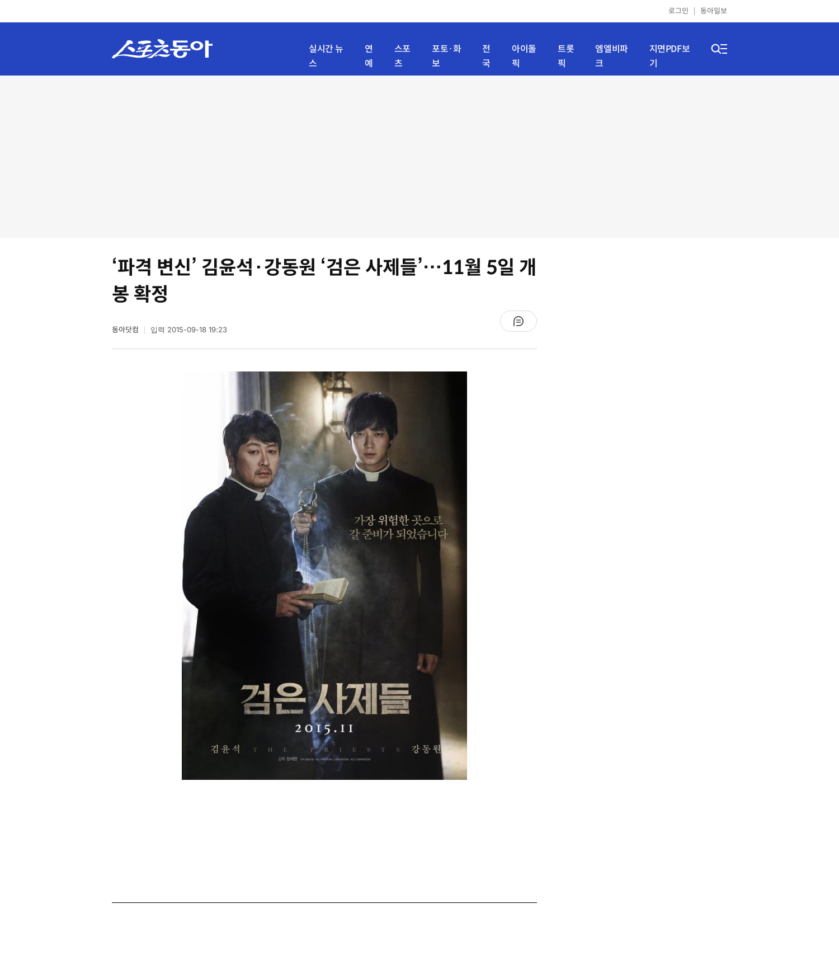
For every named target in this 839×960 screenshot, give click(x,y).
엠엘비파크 (611, 56)
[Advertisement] (419, 157)
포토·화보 (446, 56)
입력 (188, 330)
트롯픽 (566, 56)
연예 (369, 56)
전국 (486, 56)
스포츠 (402, 56)
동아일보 (713, 11)
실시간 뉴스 (326, 56)
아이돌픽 (524, 56)
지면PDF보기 (669, 56)
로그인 (678, 11)
